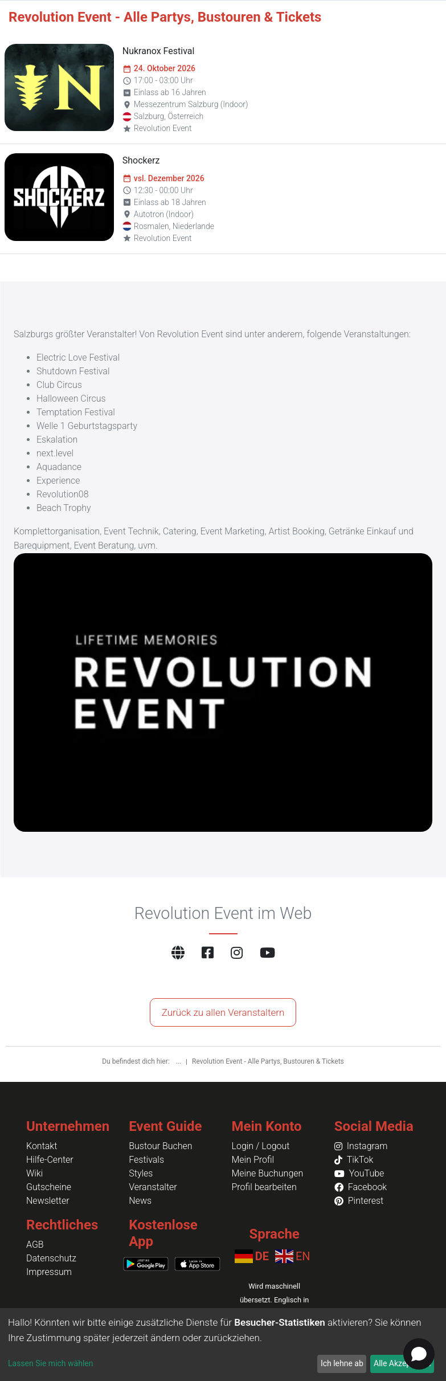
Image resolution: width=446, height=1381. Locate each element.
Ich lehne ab (342, 1363)
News (140, 1200)
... (179, 1061)
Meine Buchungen (268, 1173)
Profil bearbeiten (264, 1187)
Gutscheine (48, 1187)
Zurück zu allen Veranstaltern (223, 1012)
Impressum (49, 1271)
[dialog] (223, 1344)
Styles (141, 1173)
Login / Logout (261, 1146)
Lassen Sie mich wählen (50, 1363)
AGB (35, 1244)
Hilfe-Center (49, 1159)
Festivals (146, 1159)
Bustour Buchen (160, 1146)
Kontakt (41, 1146)
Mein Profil (253, 1159)
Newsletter (47, 1200)
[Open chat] (419, 1354)
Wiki (34, 1173)
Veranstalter (153, 1187)
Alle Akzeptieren (402, 1363)
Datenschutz (51, 1258)
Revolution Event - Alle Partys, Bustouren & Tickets (268, 1061)
